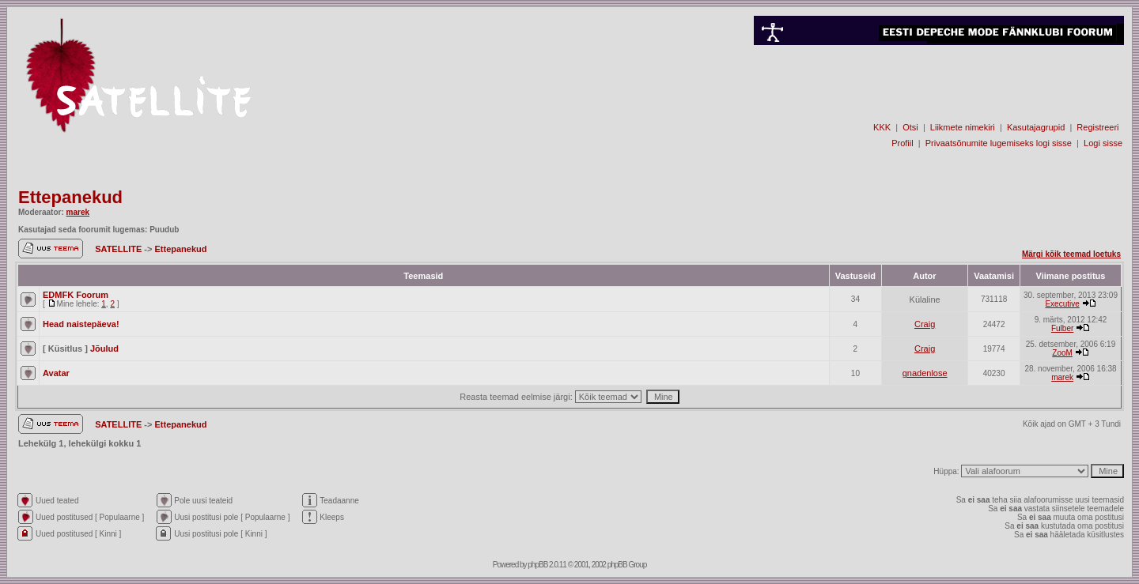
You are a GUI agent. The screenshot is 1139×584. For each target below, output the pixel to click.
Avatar (56, 373)
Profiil (902, 143)
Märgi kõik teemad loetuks (1071, 254)
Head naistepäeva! (81, 324)
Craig (924, 324)
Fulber (1062, 328)
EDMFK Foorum (75, 295)
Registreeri (1097, 127)
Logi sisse (1103, 143)
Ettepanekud (70, 197)
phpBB (537, 564)
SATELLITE (119, 249)
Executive (1062, 304)
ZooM (1062, 353)
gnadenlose (925, 373)
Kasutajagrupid (1036, 127)
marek (77, 212)
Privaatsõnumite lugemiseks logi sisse (998, 143)
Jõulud (104, 348)
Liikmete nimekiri (962, 127)
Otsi (910, 127)
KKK (882, 127)
